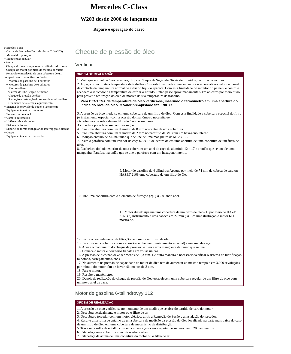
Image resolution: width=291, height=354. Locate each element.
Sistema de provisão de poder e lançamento (32, 106)
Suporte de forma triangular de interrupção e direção (38, 128)
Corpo (10, 132)
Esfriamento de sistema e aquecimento (29, 103)
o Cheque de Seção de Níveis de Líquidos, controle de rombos (181, 80)
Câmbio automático (18, 117)
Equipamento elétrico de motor (25, 110)
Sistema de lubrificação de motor (28, 92)
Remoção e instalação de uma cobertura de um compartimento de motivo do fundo (33, 75)
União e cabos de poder (20, 121)
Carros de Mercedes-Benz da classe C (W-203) (34, 51)
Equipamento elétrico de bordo (25, 136)
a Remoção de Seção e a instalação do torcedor (183, 316)
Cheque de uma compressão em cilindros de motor (36, 66)
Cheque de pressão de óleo (25, 95)
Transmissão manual (18, 114)
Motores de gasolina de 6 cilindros (29, 84)
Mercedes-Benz (13, 47)
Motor (9, 62)
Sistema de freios (16, 125)
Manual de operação (18, 55)
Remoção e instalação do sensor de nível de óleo (38, 99)
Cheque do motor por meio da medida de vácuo (34, 69)
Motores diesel (18, 88)
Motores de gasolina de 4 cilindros (29, 81)
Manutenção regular (18, 58)
